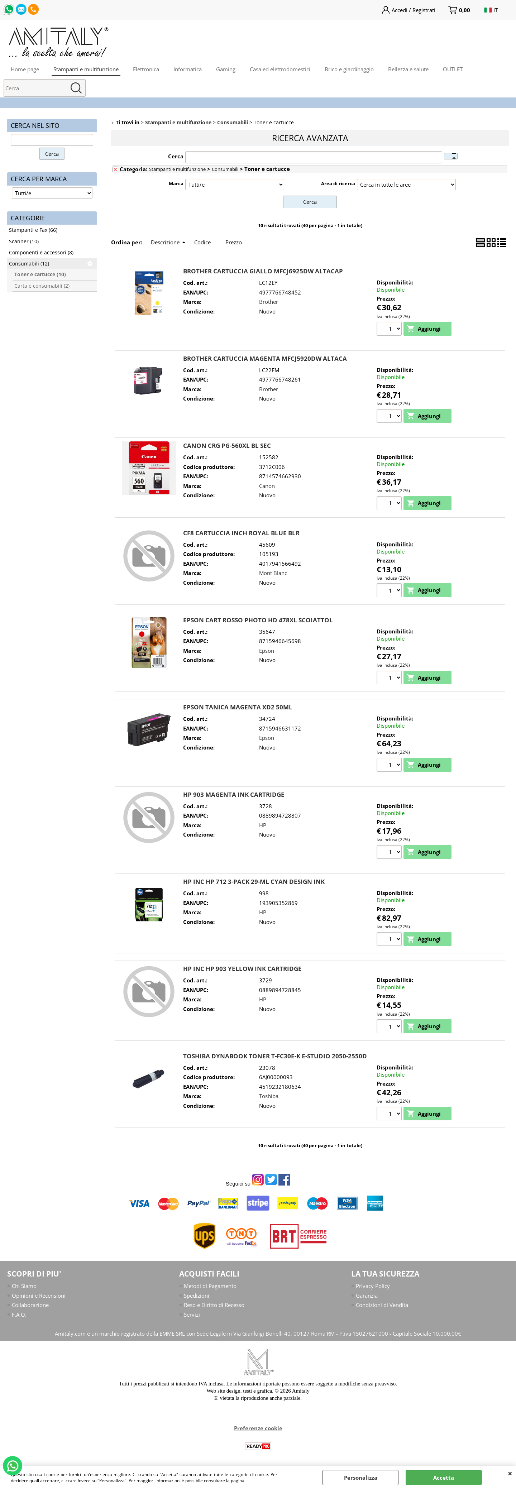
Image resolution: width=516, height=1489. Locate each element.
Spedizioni (196, 1295)
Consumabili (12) (29, 263)
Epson (266, 650)
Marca (176, 183)
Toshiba (268, 1096)
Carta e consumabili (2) (42, 286)
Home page (25, 69)
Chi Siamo (24, 1285)
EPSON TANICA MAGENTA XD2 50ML (237, 707)
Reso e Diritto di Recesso (214, 1304)
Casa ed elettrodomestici (280, 69)
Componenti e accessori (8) (41, 252)
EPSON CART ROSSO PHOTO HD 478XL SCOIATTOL (258, 620)
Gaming (225, 69)
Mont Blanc (273, 572)
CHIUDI (510, 1473)
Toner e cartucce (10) (40, 274)
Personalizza (360, 1477)
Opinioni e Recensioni (39, 1295)
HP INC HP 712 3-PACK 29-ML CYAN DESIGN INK (254, 881)
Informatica (187, 69)
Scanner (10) (24, 241)
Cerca (175, 156)
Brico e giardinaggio (349, 69)
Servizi (192, 1314)
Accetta (443, 1477)
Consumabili (225, 169)
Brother (268, 301)
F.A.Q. (19, 1314)
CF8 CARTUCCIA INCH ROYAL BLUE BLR (241, 533)
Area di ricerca (338, 183)
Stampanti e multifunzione (86, 69)
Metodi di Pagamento (210, 1285)
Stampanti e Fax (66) (33, 230)
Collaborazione (30, 1304)
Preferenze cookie (258, 1428)
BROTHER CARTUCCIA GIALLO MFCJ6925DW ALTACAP (263, 271)
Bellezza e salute (408, 69)
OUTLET (453, 69)
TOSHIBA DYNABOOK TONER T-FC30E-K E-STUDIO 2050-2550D (275, 1056)
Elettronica (146, 69)
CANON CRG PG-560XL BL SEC (227, 445)
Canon (267, 485)
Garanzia (367, 1295)
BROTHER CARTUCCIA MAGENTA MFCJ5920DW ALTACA (265, 358)
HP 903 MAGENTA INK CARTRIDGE (234, 794)
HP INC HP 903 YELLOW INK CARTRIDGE (242, 968)
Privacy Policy (373, 1285)
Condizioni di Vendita (382, 1304)
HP (262, 825)
